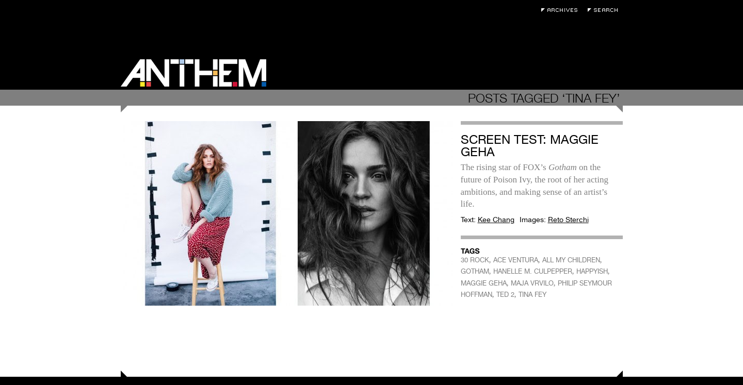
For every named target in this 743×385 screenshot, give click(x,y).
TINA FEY (532, 294)
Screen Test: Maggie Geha (530, 145)
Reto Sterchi (568, 219)
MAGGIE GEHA (484, 283)
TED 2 (505, 294)
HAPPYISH (592, 271)
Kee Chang (496, 219)
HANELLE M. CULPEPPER (532, 271)
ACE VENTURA (515, 260)
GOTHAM (475, 271)
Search (605, 10)
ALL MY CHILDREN (571, 260)
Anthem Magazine (193, 73)
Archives (562, 10)
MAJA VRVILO (532, 283)
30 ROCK (475, 260)
